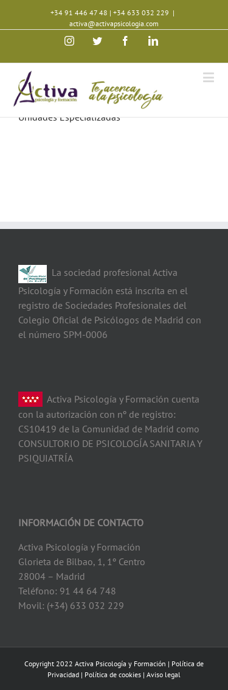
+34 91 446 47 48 (79, 12)
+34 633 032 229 (141, 12)
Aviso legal (164, 674)
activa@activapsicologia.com (114, 23)
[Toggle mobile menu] (209, 77)
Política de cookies (113, 674)
